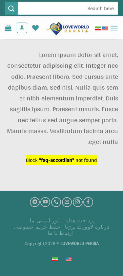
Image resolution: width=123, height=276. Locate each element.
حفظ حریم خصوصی (37, 227)
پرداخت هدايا (80, 220)
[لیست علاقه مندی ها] (35, 28)
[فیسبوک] (88, 202)
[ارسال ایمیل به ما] (67, 202)
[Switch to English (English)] (105, 27)
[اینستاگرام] (78, 202)
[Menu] (114, 28)
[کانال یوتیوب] (45, 202)
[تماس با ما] (56, 202)
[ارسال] (11, 8)
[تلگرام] (35, 202)
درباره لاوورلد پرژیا (87, 227)
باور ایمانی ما (45, 220)
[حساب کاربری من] (22, 28)
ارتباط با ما (60, 233)
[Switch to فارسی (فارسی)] (98, 27)
